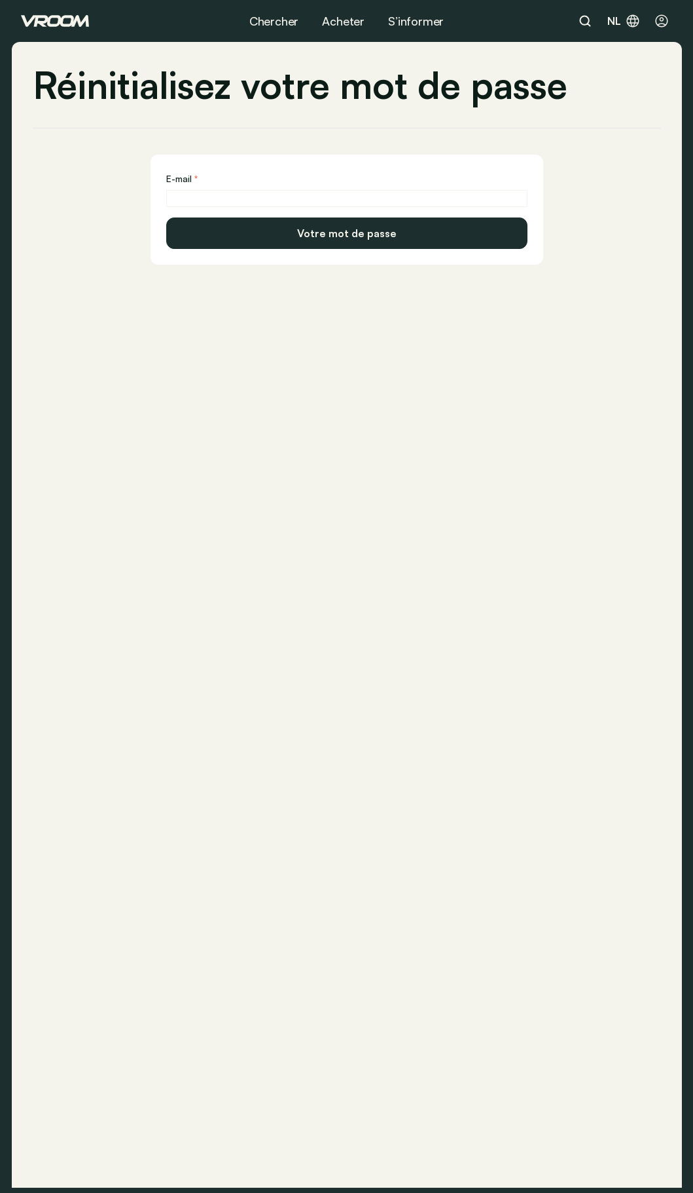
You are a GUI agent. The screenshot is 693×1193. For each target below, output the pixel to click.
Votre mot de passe (347, 233)
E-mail (179, 178)
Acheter (343, 21)
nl (624, 21)
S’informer (416, 21)
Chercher (274, 21)
